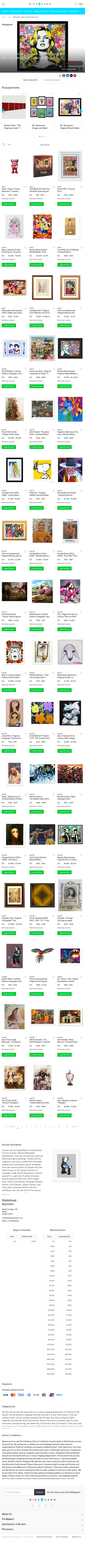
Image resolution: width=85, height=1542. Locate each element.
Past (9, 17)
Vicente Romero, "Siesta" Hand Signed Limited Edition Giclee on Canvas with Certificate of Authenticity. (11, 615)
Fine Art (5, 11)
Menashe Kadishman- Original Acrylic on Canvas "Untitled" (67, 676)
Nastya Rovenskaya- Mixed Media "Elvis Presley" (38, 251)
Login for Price (9, 204)
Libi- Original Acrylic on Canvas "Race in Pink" (67, 615)
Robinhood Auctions (49, 54)
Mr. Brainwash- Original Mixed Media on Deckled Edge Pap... (69, 127)
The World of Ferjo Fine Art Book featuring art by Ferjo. (40, 190)
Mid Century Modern (58, 11)
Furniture (28, 11)
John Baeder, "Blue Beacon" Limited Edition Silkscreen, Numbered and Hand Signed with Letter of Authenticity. (68, 1040)
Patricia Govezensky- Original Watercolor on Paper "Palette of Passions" (12, 554)
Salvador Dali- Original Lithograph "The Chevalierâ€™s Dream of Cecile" (12, 919)
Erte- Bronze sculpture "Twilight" (67, 1101)
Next (74, 1126)
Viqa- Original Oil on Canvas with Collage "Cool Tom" (66, 737)
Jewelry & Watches (41, 11)
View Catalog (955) (69, 69)
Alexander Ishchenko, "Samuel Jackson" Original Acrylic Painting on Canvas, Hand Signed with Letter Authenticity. (68, 494)
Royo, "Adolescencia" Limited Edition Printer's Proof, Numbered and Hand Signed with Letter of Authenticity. (12, 797)
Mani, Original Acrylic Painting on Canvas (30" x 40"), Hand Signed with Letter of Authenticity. (12, 251)
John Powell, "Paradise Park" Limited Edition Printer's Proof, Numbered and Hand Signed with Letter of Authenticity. (39, 433)
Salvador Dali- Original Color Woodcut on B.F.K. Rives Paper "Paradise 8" (40, 311)
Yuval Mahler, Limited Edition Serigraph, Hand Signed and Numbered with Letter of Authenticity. (12, 372)
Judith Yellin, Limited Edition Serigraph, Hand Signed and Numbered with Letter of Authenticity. (12, 980)
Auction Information (52, 80)
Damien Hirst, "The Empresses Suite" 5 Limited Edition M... (13, 127)
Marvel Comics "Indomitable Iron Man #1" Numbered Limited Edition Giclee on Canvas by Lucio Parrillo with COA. (40, 1101)
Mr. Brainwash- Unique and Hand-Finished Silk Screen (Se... (41, 127)
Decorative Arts (16, 11)
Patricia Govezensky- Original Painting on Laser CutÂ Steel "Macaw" (38, 980)
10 (59, 1126)
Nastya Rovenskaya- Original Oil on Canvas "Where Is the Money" (67, 858)
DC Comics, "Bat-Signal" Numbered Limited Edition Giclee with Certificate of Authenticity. (67, 980)
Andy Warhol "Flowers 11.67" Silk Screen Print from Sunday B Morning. (40, 737)
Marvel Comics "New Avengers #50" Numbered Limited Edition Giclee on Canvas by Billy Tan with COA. (68, 797)
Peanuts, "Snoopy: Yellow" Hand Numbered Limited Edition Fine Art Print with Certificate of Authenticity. (40, 494)
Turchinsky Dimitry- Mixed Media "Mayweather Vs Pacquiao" (38, 858)
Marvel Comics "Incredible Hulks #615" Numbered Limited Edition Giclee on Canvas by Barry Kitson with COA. (40, 797)
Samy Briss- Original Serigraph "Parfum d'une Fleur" (12, 737)
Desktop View (76, 1537)
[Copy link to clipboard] (60, 75)
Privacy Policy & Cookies (44, 1537)
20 (67, 1126)
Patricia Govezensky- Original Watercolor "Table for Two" (66, 311)
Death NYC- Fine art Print (66, 190)
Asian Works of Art (77, 11)
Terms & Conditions (62, 1537)
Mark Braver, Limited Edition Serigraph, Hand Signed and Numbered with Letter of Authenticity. (39, 615)
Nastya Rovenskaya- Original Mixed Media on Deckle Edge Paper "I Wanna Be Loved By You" (68, 372)
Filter (9, 144)
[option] (14, 111)
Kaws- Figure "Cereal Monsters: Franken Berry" (11, 190)
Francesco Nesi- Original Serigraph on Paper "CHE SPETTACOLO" (40, 372)
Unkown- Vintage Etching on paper (65, 919)
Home (4, 17)
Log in (80, 4)
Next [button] (81, 111)
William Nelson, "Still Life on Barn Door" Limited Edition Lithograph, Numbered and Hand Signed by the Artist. (39, 676)
